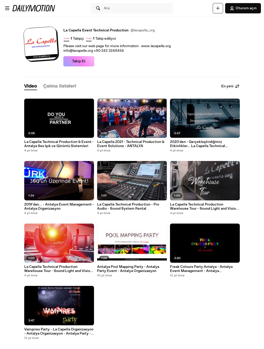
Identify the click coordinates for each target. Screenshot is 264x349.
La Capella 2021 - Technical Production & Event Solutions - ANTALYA (130, 144)
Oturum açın (243, 8)
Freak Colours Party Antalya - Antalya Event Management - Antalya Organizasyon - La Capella (201, 269)
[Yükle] (218, 8)
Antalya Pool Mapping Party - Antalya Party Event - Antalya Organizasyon (128, 269)
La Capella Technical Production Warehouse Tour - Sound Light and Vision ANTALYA (58, 269)
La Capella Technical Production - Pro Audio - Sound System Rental (128, 206)
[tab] (30, 86)
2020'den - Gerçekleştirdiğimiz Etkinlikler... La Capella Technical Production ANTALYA (197, 144)
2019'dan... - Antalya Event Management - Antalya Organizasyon (59, 206)
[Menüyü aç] (7, 8)
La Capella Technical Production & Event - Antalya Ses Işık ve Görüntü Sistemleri (59, 144)
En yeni (230, 86)
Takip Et (79, 61)
